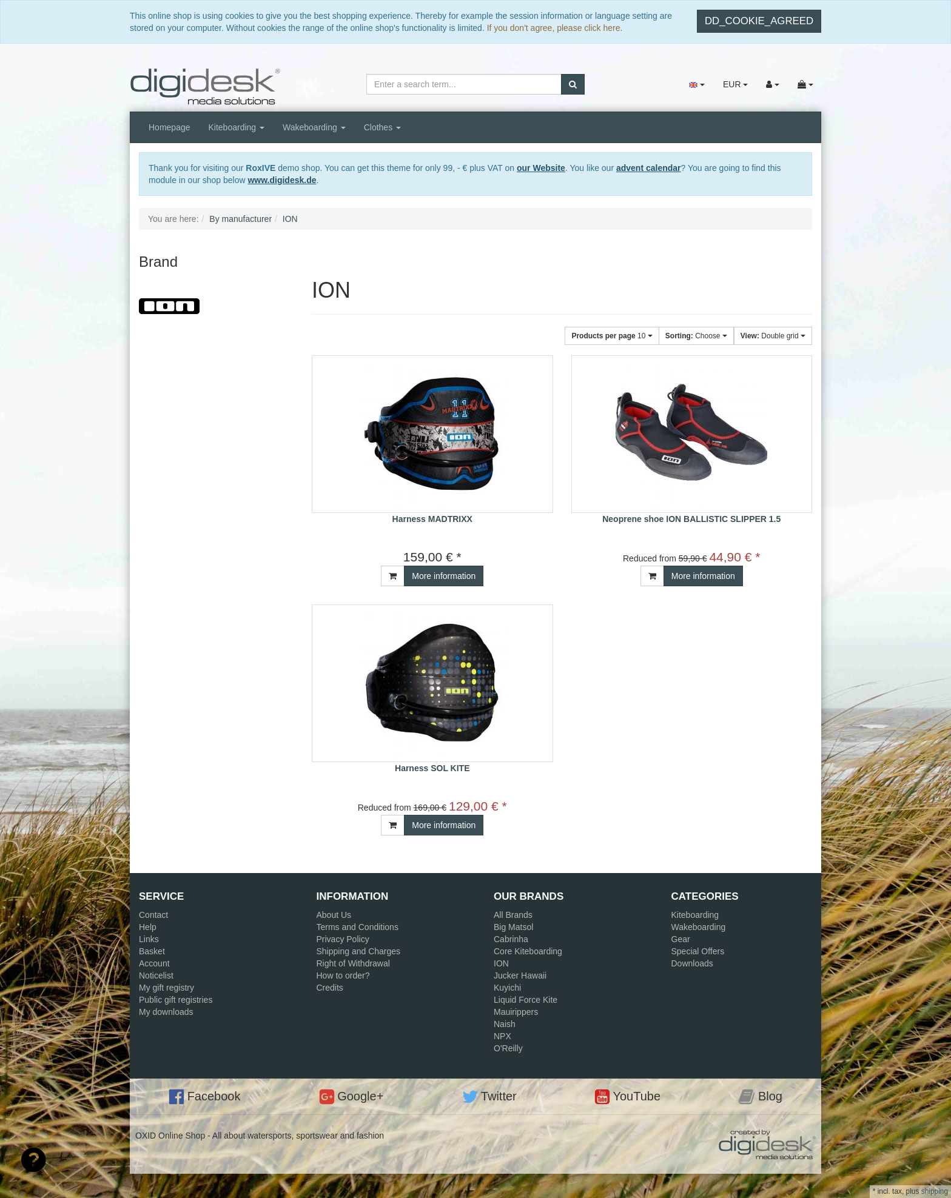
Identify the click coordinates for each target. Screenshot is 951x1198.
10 (611, 336)
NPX (502, 1036)
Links (149, 939)
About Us (334, 915)
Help (147, 927)
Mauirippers (516, 1012)
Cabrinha (511, 939)
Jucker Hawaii (520, 975)
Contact (153, 915)
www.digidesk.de (281, 180)
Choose (696, 336)
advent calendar (648, 168)
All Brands (513, 915)
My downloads (166, 1012)
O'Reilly (508, 1048)
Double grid (773, 336)
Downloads (692, 963)
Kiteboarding (237, 127)
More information (444, 576)
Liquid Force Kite (525, 1000)
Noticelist (156, 975)
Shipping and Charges (359, 951)
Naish (505, 1024)
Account (154, 963)
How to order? (343, 975)
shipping (934, 1191)
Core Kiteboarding (528, 951)
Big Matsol (513, 927)
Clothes (382, 127)
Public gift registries (175, 1000)
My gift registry (166, 987)
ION (501, 963)
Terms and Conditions (357, 927)
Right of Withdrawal (353, 963)
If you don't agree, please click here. (555, 28)
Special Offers (698, 951)
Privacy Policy (343, 939)
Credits (330, 987)
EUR (735, 84)
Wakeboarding (314, 127)
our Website (541, 168)
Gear (680, 939)
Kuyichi (507, 987)
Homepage (169, 127)
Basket (152, 951)
